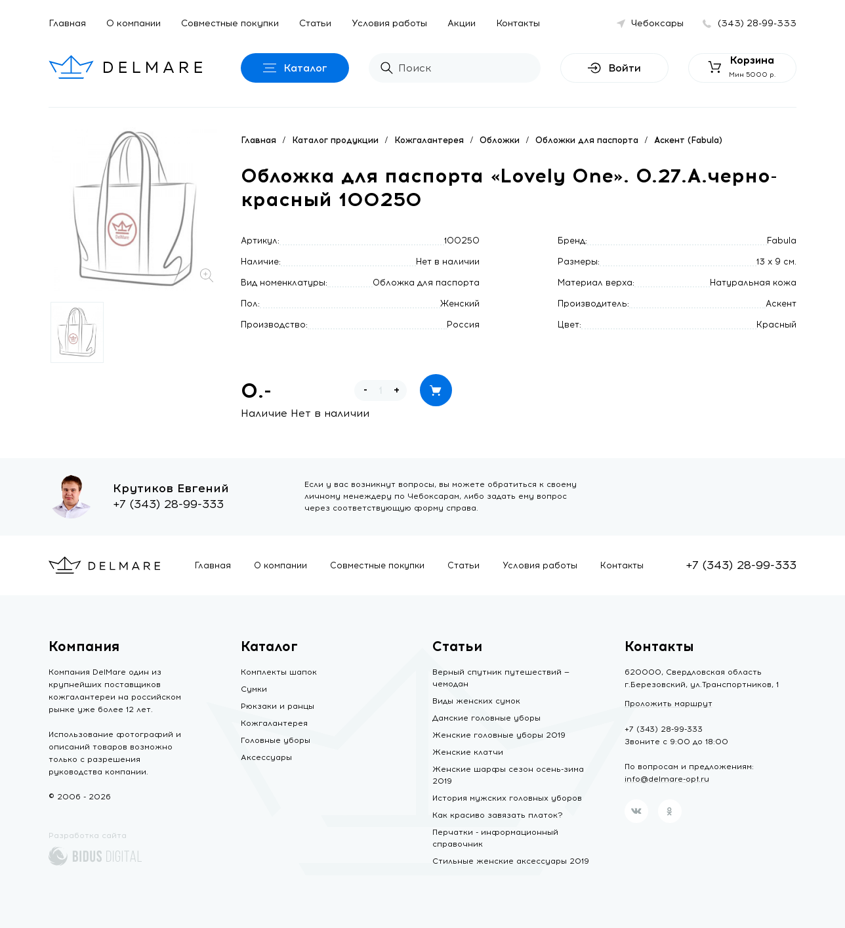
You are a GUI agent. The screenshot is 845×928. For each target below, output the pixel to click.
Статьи (315, 23)
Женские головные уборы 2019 (499, 735)
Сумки (254, 689)
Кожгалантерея (429, 140)
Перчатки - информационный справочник (495, 838)
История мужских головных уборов (507, 798)
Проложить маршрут (668, 703)
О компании (133, 23)
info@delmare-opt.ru (667, 779)
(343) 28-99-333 (757, 23)
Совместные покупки (230, 23)
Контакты (518, 23)
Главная (67, 23)
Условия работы (389, 23)
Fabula (781, 240)
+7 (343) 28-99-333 (168, 504)
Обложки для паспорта (586, 140)
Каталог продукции (335, 140)
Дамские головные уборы (486, 718)
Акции (461, 23)
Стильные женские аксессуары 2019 (510, 861)
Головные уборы (275, 740)
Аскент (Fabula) (688, 140)
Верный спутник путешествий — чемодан (500, 677)
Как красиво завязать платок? (497, 815)
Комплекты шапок (279, 672)
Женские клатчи (467, 752)
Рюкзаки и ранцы (277, 706)
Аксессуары (266, 757)
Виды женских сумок (476, 701)
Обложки (500, 140)
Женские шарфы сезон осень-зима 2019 (508, 775)
